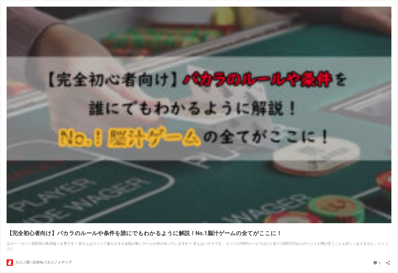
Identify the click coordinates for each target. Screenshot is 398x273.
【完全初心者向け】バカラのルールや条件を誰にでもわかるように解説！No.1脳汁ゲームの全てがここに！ (144, 233)
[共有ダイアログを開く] (387, 261)
